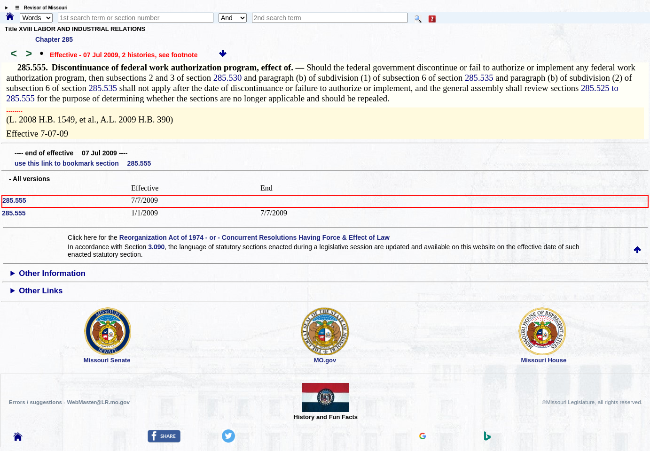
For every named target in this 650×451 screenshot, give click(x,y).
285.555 (14, 200)
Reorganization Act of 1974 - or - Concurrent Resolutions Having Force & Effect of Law (254, 237)
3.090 (156, 247)
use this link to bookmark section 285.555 (83, 163)
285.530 (227, 78)
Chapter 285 (54, 39)
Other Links (41, 290)
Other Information (52, 273)
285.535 (479, 78)
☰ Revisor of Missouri (39, 7)
